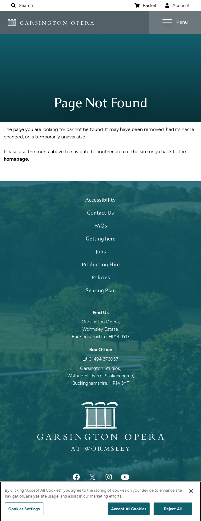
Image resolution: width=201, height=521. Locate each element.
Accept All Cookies (128, 511)
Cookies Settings (24, 511)
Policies (100, 277)
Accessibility (100, 199)
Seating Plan (101, 290)
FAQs (100, 225)
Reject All (173, 511)
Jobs (100, 251)
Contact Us (100, 212)
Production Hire (101, 264)
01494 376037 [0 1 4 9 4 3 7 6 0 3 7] (103, 359)
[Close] (191, 493)
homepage (16, 159)
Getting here (100, 238)
